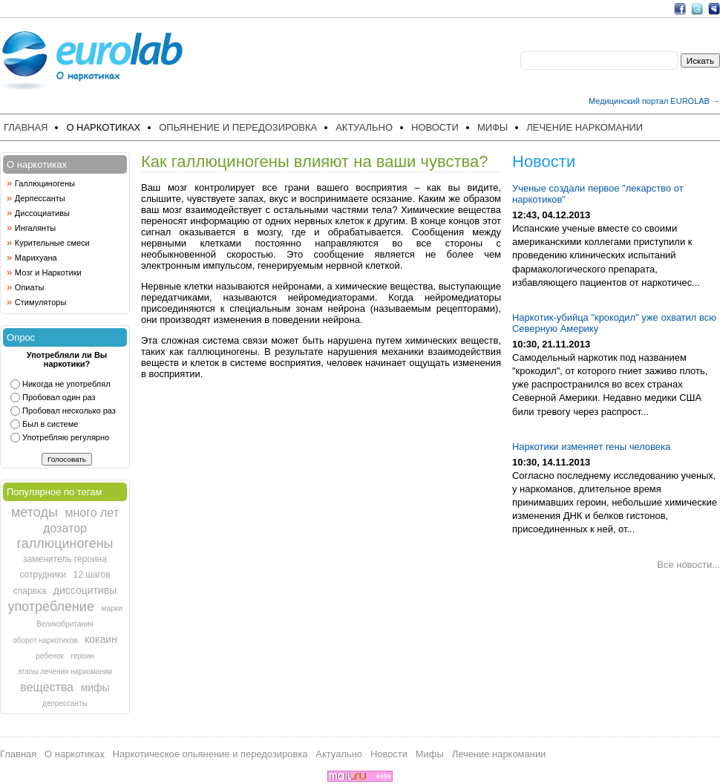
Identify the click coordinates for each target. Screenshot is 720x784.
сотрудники (42, 574)
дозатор (65, 528)
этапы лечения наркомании (65, 671)
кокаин (101, 639)
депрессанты (65, 703)
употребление (50, 606)
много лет (92, 512)
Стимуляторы (41, 302)
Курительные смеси (52, 242)
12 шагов (91, 574)
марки (112, 608)
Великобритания (65, 624)
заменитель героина (65, 559)
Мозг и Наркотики (48, 272)
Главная (26, 127)
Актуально (364, 127)
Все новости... (688, 564)
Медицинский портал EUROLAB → (654, 101)
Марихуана (36, 257)
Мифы (492, 127)
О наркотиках (103, 127)
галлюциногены (64, 543)
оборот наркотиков (45, 640)
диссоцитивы (85, 590)
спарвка (29, 591)
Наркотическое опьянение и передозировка (210, 754)
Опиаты (29, 287)
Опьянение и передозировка (238, 127)
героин (82, 656)
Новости (435, 127)
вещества (46, 687)
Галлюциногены (45, 183)
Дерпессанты (40, 198)
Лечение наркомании (584, 127)
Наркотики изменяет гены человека (591, 446)
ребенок (50, 656)
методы (34, 512)
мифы (95, 687)
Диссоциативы (42, 213)
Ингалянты (35, 227)
